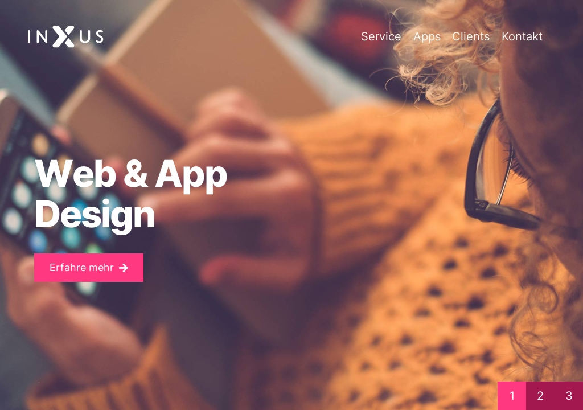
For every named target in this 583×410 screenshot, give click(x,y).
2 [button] (540, 396)
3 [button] (569, 396)
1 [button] (512, 396)
